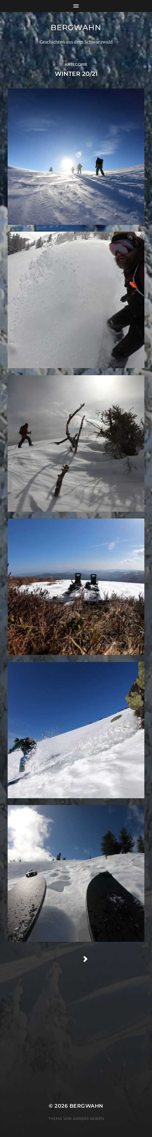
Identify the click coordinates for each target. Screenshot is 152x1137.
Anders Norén (88, 1118)
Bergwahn (76, 27)
